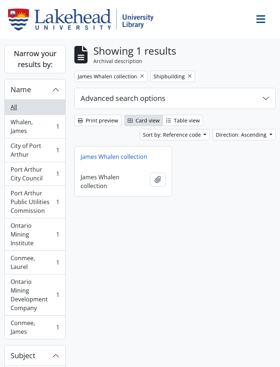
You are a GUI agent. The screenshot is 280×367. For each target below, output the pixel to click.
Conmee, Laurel (34, 262)
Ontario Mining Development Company (34, 295)
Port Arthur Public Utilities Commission (34, 202)
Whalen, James (34, 126)
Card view (144, 120)
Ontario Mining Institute (34, 234)
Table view (183, 120)
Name (21, 89)
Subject (23, 355)
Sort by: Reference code (172, 134)
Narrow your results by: (35, 58)
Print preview (98, 120)
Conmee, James (34, 327)
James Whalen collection (114, 157)
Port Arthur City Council (34, 173)
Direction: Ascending (242, 134)
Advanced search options (123, 98)
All (14, 107)
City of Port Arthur (34, 150)
